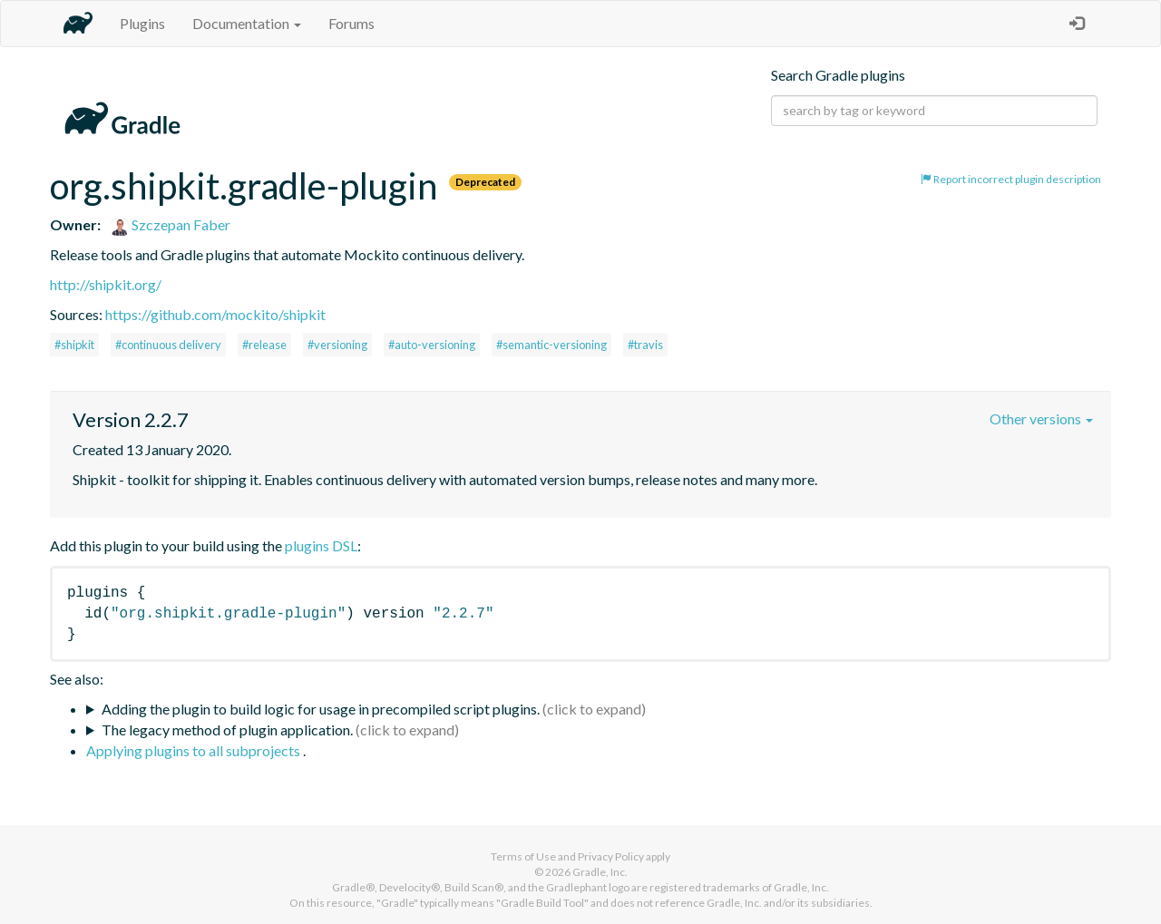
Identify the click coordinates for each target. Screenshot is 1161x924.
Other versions (1041, 418)
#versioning (337, 344)
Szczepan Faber (170, 224)
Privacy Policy (611, 856)
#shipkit (74, 344)
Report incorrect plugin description (1011, 179)
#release (264, 344)
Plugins (142, 23)
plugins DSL (321, 545)
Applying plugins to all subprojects (194, 750)
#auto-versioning (431, 344)
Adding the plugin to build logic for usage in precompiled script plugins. (321, 708)
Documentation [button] (246, 23)
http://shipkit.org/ (105, 284)
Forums (351, 23)
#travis (645, 344)
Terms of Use (523, 856)
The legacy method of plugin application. (227, 729)
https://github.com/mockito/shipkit (215, 314)
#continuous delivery (168, 344)
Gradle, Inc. (600, 872)
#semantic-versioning (551, 344)
